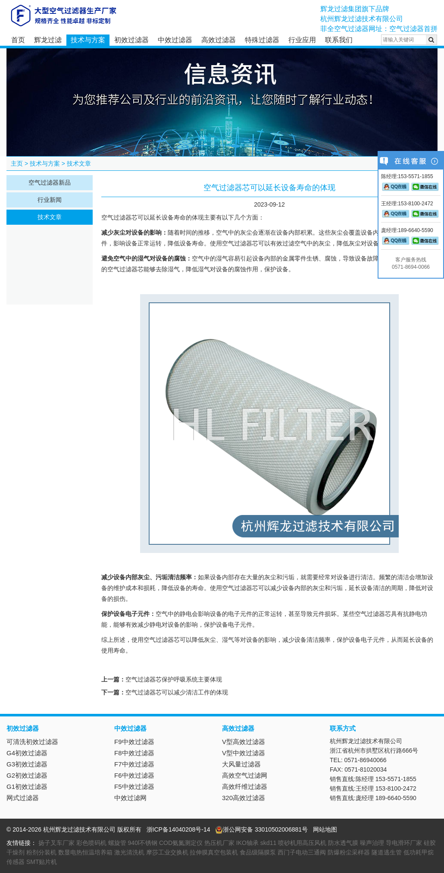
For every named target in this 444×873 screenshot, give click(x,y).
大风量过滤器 (241, 764)
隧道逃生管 (387, 852)
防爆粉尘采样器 (349, 852)
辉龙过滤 (48, 40)
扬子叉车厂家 (56, 842)
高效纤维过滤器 (244, 786)
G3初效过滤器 (26, 764)
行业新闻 (50, 199)
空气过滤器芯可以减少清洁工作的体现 (176, 692)
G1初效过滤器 (26, 786)
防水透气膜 (343, 842)
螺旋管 (117, 842)
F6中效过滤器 (134, 775)
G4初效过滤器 (26, 753)
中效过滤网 (130, 797)
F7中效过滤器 (134, 764)
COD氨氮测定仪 (181, 842)
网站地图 (325, 829)
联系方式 (343, 728)
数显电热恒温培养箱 (85, 852)
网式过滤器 (22, 797)
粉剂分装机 (41, 852)
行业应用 (302, 40)
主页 (17, 163)
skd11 (268, 842)
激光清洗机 (129, 852)
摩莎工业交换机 (167, 852)
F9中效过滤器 (134, 741)
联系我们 (339, 40)
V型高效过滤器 (243, 741)
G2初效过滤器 (26, 775)
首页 (18, 40)
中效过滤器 (175, 40)
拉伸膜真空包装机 (214, 852)
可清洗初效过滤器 (32, 741)
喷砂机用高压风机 (302, 842)
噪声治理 (372, 842)
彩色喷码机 (91, 842)
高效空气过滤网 (244, 775)
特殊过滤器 (262, 40)
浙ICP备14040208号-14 (178, 829)
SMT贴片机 (41, 861)
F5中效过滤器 (134, 786)
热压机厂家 (219, 842)
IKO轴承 (247, 842)
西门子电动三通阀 (302, 852)
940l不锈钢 (142, 842)
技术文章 (79, 163)
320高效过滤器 (243, 797)
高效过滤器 (218, 40)
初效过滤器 (131, 40)
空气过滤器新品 (49, 182)
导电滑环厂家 (404, 842)
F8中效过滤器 (134, 753)
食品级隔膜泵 (258, 852)
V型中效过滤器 (243, 753)
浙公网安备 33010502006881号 (261, 829)
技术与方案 (88, 40)
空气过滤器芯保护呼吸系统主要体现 (173, 679)
